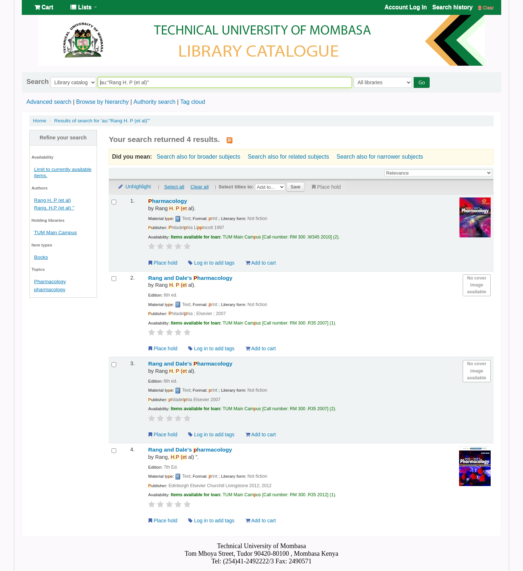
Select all (174, 186)
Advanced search (49, 102)
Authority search (154, 102)
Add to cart (261, 263)
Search (38, 81)
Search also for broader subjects (198, 157)
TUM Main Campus (55, 232)
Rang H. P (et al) (52, 200)
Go (421, 82)
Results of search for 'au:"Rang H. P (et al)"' (102, 120)
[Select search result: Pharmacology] (114, 202)
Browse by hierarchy (102, 102)
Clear (486, 7)
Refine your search (63, 137)
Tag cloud (192, 102)
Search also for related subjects (288, 157)
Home (39, 120)
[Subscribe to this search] (229, 139)
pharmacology (49, 289)
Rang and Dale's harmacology (190, 278)
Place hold (326, 187)
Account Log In (406, 7)
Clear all (200, 186)
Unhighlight (134, 186)
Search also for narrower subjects (380, 157)
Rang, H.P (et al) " (54, 208)
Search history (452, 7)
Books (41, 257)
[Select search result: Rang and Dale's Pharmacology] (114, 278)
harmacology (167, 201)
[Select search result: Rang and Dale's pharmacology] (114, 450)
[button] (43, 7)
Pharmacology (50, 281)
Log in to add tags (211, 263)
